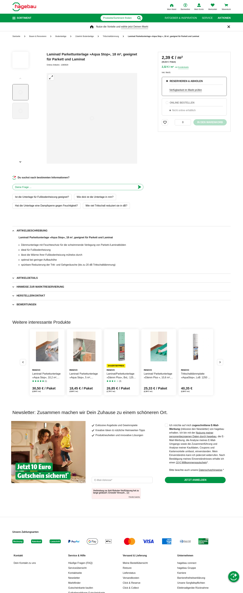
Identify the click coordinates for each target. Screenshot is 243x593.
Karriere (181, 573)
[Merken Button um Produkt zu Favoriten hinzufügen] (165, 122)
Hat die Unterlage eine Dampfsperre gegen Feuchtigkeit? (46, 205)
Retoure (127, 568)
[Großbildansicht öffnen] (92, 118)
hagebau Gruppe (186, 568)
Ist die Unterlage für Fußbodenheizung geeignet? (42, 197)
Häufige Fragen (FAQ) (80, 563)
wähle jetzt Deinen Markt (134, 26)
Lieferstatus (129, 573)
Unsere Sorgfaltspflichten (191, 583)
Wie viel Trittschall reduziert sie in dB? (106, 205)
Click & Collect (131, 587)
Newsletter (74, 578)
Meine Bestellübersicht (135, 563)
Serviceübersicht (77, 568)
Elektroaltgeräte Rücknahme (193, 587)
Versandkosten (131, 578)
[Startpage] (24, 6)
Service (207, 18)
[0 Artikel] (183, 122)
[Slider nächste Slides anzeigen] (20, 161)
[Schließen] (229, 27)
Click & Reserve (131, 583)
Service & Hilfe (77, 555)
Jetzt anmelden (195, 480)
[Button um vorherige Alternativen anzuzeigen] (23, 362)
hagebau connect (186, 563)
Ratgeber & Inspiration (181, 18)
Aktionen (224, 18)
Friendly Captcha (134, 497)
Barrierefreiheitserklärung (191, 578)
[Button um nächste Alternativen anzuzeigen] (220, 362)
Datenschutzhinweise (210, 470)
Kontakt (18, 555)
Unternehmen (185, 555)
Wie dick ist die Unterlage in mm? (95, 197)
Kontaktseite (75, 573)
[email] (122, 480)
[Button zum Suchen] (153, 18)
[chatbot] (74, 187)
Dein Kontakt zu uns (25, 563)
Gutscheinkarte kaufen (80, 587)
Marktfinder (74, 583)
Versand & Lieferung (135, 555)
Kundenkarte (183, 67)
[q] (118, 18)
